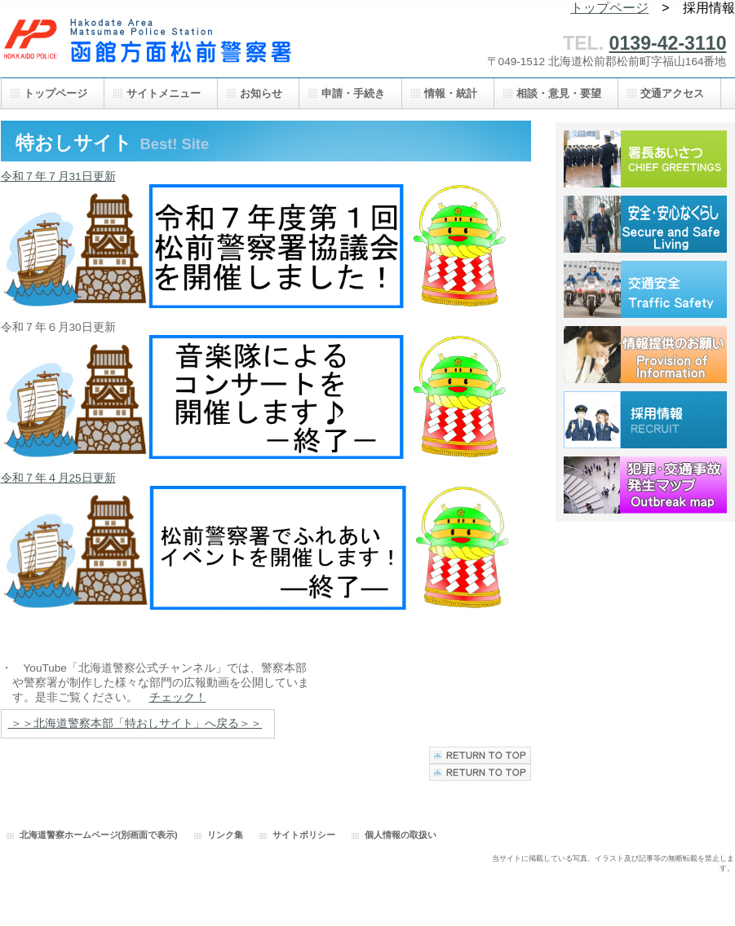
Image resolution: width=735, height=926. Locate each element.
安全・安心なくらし (645, 224)
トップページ (609, 8)
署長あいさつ (645, 158)
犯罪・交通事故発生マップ (645, 485)
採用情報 (645, 419)
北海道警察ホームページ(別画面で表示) (99, 835)
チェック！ (177, 697)
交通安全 (645, 289)
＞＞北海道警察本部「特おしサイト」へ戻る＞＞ (136, 723)
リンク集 (225, 835)
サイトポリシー (303, 835)
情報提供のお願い (645, 354)
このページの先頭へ (480, 772)
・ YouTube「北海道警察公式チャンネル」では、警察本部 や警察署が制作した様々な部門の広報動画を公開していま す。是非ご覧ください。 (155, 682)
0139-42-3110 (668, 43)
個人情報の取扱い (400, 835)
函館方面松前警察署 (164, 46)
